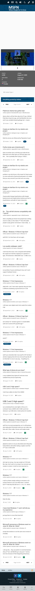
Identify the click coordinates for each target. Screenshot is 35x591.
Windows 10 (24, 233)
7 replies (20, 226)
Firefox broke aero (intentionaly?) (14, 147)
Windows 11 (23, 283)
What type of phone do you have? (14, 370)
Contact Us (19, 579)
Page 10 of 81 (17, 104)
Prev (7, 104)
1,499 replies (21, 240)
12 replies (17, 518)
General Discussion (26, 372)
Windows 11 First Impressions (13, 281)
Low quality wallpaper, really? (12, 246)
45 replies (20, 310)
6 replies (18, 141)
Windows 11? (7, 300)
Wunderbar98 (14, 112)
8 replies (18, 395)
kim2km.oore (14, 301)
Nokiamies (14, 372)
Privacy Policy (11, 579)
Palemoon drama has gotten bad (13, 111)
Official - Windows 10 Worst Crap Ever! (15, 232)
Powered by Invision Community (17, 582)
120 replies (19, 123)
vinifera (4, 112)
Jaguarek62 (14, 149)
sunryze (13, 528)
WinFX (12, 512)
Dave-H (13, 283)
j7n (12, 248)
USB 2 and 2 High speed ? (11, 386)
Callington (13, 133)
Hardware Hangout (24, 388)
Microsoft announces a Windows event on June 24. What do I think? (17, 525)
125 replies (20, 291)
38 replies (17, 537)
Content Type (8, 92)
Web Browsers (26, 112)
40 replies (18, 381)
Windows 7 (20, 248)
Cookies (25, 579)
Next (28, 104)
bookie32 (13, 233)
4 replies (20, 160)
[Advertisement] (17, 29)
